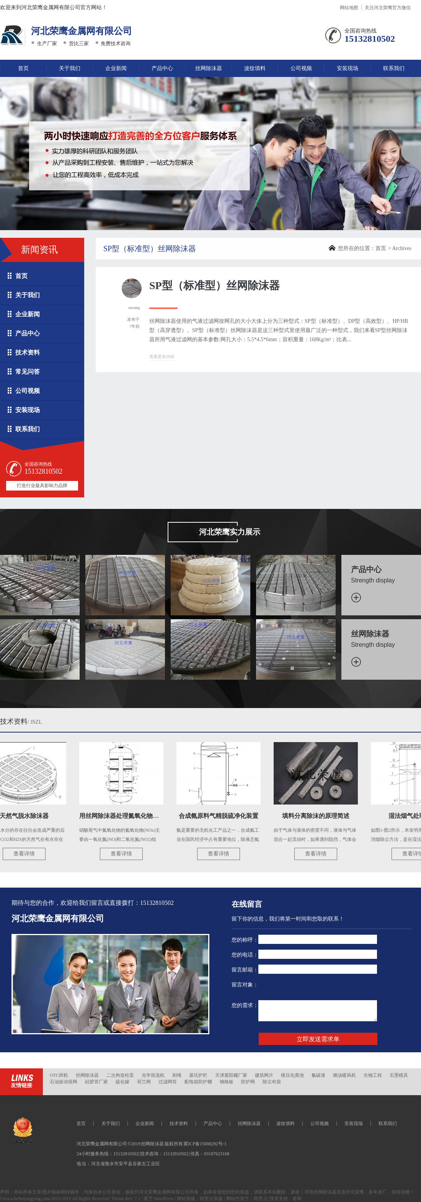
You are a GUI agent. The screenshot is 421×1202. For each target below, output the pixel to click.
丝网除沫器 (208, 68)
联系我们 (394, 68)
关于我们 (69, 68)
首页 (23, 68)
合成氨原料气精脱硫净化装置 (221, 816)
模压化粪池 (292, 1075)
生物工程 (373, 1075)
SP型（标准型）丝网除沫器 (214, 285)
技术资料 (27, 352)
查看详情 (26, 854)
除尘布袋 (272, 1081)
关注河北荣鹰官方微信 (388, 7)
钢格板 (226, 1081)
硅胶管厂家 (96, 1081)
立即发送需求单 (318, 1039)
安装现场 (347, 68)
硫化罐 (122, 1081)
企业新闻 (116, 68)
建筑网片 (264, 1075)
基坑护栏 (198, 1075)
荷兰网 (144, 1081)
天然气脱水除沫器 (26, 816)
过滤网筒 (167, 1081)
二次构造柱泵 (120, 1075)
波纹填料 (255, 68)
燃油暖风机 (344, 1075)
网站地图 (349, 7)
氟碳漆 (318, 1075)
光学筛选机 (153, 1075)
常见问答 (27, 371)
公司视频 (301, 68)
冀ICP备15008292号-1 (205, 1143)
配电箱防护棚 (198, 1081)
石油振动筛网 (63, 1081)
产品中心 (162, 68)
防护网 (248, 1081)
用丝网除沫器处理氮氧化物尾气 (124, 816)
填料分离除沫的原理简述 (318, 816)
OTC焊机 (59, 1075)
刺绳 (176, 1075)
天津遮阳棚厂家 (231, 1075)
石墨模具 (399, 1075)
